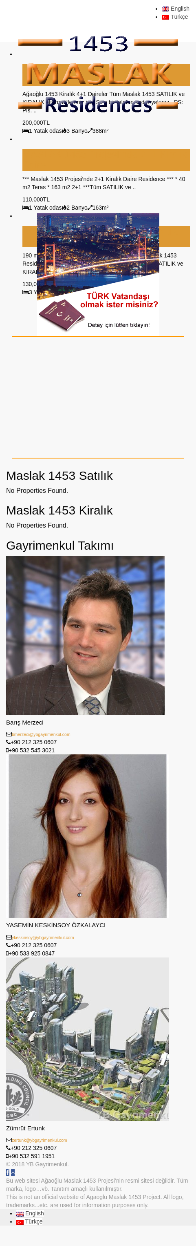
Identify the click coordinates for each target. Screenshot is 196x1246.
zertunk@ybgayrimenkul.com (39, 1140)
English (175, 8)
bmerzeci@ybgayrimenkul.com (41, 734)
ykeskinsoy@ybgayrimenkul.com (43, 937)
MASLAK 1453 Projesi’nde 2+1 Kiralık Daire (104, 159)
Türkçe (175, 16)
